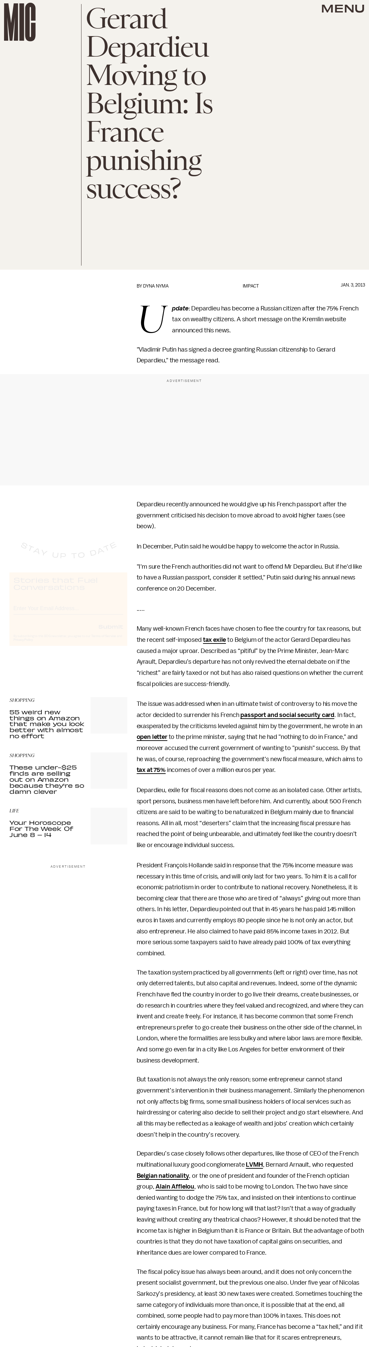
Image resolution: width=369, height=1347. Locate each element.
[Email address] (68, 613)
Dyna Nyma (156, 286)
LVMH (254, 1164)
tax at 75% (151, 770)
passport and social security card (287, 715)
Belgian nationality (163, 1175)
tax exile (214, 639)
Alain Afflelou (175, 1186)
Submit (110, 632)
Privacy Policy (23, 646)
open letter (152, 737)
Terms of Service (103, 642)
